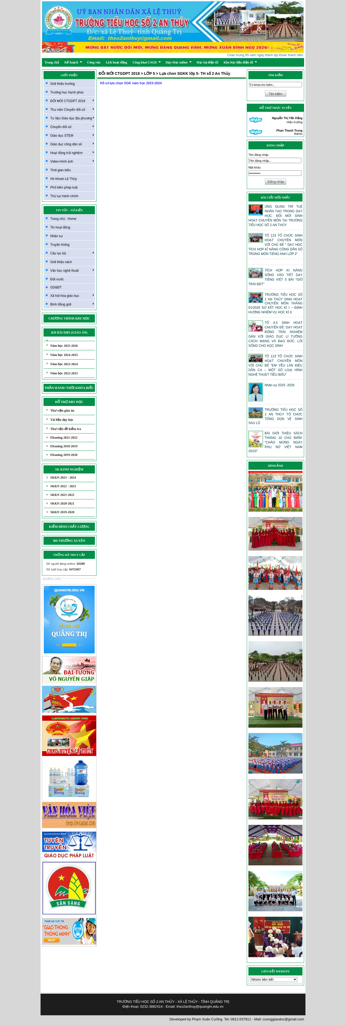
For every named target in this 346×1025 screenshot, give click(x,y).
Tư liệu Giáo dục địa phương (72, 118)
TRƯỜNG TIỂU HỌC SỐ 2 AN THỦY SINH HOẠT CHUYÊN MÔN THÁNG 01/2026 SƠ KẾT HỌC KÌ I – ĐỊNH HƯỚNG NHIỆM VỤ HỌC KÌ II (275, 303)
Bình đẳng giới (72, 304)
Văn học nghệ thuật (72, 270)
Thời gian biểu (60, 170)
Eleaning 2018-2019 (63, 446)
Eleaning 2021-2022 (63, 437)
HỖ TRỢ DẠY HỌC (69, 402)
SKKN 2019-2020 (62, 512)
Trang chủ (52, 62)
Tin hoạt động (60, 227)
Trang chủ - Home (63, 219)
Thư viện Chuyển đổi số (72, 109)
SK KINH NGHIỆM (69, 469)
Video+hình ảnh (72, 161)
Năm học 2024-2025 (64, 355)
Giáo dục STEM (72, 135)
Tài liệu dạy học (61, 420)
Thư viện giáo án (62, 410)
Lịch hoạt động (116, 62)
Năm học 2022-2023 (64, 373)
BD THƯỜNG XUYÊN (69, 541)
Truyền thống (59, 245)
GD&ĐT (56, 287)
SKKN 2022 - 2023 (63, 486)
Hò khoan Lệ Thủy (63, 179)
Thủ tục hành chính (64, 196)
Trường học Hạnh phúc (67, 92)
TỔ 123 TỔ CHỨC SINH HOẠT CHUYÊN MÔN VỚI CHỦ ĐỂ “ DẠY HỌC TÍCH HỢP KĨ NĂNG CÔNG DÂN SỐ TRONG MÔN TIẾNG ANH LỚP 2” (275, 245)
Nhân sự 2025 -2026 (279, 385)
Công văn (93, 62)
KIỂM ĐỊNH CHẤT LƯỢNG (69, 527)
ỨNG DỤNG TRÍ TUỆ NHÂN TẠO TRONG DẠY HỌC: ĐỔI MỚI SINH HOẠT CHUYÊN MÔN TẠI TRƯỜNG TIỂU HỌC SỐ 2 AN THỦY (275, 216)
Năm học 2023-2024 (64, 364)
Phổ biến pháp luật (64, 187)
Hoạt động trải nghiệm (72, 152)
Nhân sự (56, 236)
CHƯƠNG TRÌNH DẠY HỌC (69, 318)
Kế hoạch (73, 62)
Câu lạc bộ (72, 253)
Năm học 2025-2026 (64, 346)
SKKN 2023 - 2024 (63, 477)
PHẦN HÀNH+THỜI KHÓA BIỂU (69, 388)
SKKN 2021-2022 (62, 495)
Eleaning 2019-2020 (63, 455)
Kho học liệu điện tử (240, 62)
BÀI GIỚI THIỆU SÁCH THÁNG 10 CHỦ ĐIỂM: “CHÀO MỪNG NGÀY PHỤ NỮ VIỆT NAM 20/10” (275, 442)
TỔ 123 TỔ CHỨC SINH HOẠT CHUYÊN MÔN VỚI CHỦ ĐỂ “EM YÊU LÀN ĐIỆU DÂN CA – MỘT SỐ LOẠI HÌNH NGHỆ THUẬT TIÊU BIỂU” (275, 365)
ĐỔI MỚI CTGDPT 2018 (72, 101)
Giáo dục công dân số (72, 144)
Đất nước (57, 279)
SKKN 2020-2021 (62, 503)
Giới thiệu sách (61, 262)
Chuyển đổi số (72, 127)
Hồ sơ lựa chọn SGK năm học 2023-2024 (131, 83)
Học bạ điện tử (207, 62)
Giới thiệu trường (62, 84)
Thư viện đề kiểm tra (65, 429)
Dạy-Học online (179, 62)
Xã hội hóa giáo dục (72, 295)
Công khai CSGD (146, 62)
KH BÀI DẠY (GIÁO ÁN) (69, 332)
